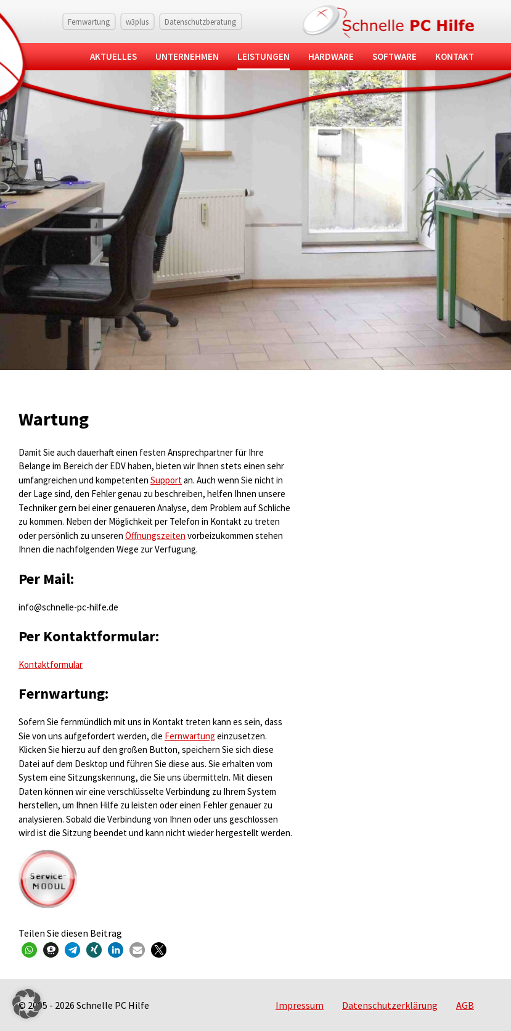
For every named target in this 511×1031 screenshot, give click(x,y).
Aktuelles (113, 56)
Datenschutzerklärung (390, 1005)
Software (394, 56)
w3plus (137, 22)
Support (166, 480)
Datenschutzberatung (200, 22)
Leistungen (263, 56)
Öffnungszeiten (155, 535)
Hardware (331, 56)
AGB (465, 1005)
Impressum (300, 1005)
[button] (29, 950)
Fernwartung (89, 22)
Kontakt (454, 56)
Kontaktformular (50, 664)
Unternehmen (187, 56)
